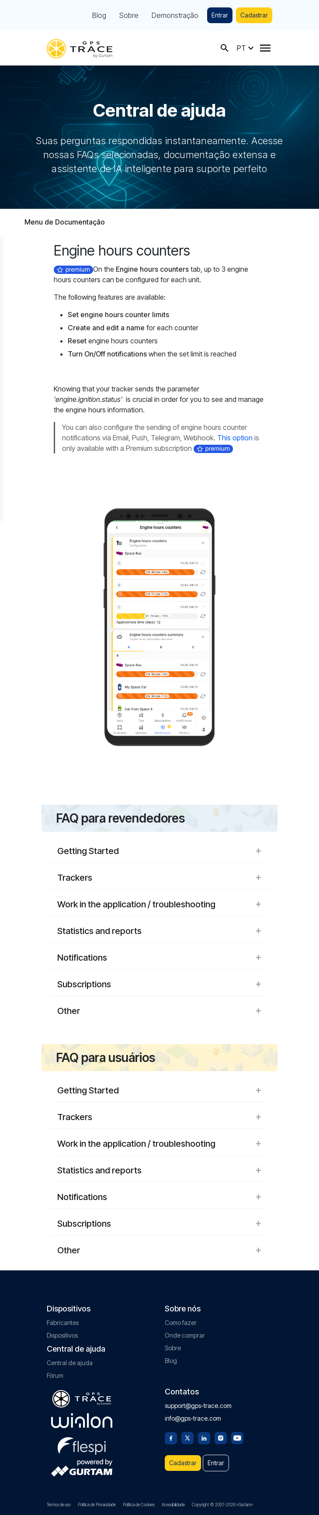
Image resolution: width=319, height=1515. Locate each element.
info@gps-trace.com (193, 1418)
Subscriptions (159, 984)
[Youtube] (237, 1437)
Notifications (159, 957)
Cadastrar (254, 15)
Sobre (129, 15)
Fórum (55, 1375)
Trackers (159, 878)
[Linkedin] (204, 1437)
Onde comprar (185, 1335)
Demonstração (175, 15)
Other (159, 1011)
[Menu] (265, 48)
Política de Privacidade (97, 1504)
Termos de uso (59, 1504)
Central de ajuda (70, 1362)
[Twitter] (187, 1437)
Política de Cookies (139, 1504)
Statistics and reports (159, 931)
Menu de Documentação (64, 222)
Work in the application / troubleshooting (159, 904)
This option (235, 437)
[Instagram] (221, 1437)
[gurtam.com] (82, 1420)
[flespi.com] (82, 1444)
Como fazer (181, 1322)
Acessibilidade (173, 1504)
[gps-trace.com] (79, 48)
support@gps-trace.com (198, 1405)
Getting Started (159, 851)
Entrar (220, 15)
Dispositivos (62, 1335)
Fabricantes (63, 1322)
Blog (99, 15)
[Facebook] (171, 1437)
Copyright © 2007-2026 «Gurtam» (222, 1504)
